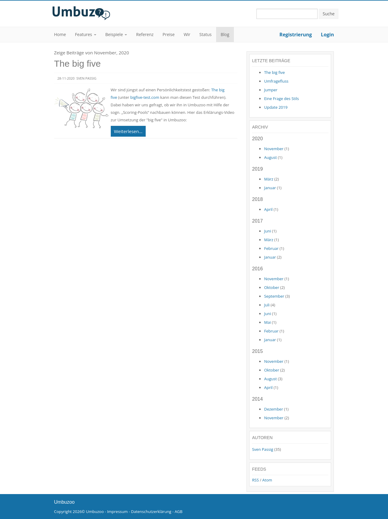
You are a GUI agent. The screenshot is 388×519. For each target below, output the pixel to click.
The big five (77, 63)
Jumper (270, 90)
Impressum (117, 511)
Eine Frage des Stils (281, 98)
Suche (328, 14)
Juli (266, 305)
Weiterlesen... (128, 131)
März (268, 179)
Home (60, 34)
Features (83, 34)
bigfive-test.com (144, 97)
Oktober (271, 287)
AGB (178, 511)
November (273, 148)
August (270, 157)
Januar (270, 187)
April (268, 209)
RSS (255, 480)
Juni (267, 231)
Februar (271, 248)
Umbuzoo (95, 511)
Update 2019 (275, 107)
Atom (267, 480)
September (274, 296)
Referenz (145, 34)
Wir (187, 34)
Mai (267, 322)
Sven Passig (262, 449)
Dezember (273, 409)
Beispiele (114, 34)
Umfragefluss (276, 81)
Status (205, 34)
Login (327, 34)
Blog (225, 34)
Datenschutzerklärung (151, 511)
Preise (169, 34)
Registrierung (295, 34)
